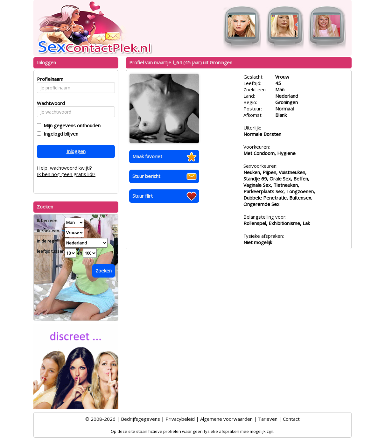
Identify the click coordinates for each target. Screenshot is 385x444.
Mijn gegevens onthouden (71, 125)
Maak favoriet (147, 156)
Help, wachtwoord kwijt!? (64, 168)
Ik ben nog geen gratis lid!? (66, 174)
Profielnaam (49, 79)
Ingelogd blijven (59, 133)
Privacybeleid (180, 419)
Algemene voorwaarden (226, 419)
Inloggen (76, 151)
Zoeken (103, 270)
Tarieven (267, 419)
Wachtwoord (49, 103)
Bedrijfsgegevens (140, 419)
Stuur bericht (146, 176)
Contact (291, 419)
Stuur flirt (142, 196)
